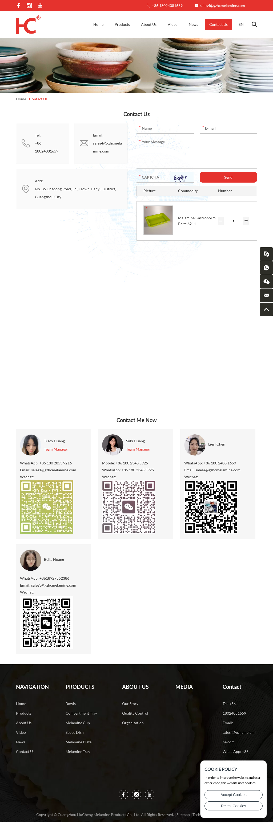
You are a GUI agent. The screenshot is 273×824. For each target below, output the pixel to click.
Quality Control (135, 713)
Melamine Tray (78, 751)
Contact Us (218, 24)
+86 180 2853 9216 (55, 463)
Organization (133, 722)
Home (98, 24)
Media (184, 686)
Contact (232, 686)
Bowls (71, 703)
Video (173, 24)
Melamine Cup (78, 722)
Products (122, 24)
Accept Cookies (233, 795)
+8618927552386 (54, 578)
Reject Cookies (233, 806)
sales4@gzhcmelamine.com (222, 5)
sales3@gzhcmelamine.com (53, 585)
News (193, 24)
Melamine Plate (78, 742)
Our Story (130, 703)
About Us (148, 24)
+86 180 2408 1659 (220, 463)
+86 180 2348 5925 (138, 470)
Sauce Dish (75, 732)
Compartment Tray (81, 713)
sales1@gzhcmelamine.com (53, 470)
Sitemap (183, 814)
